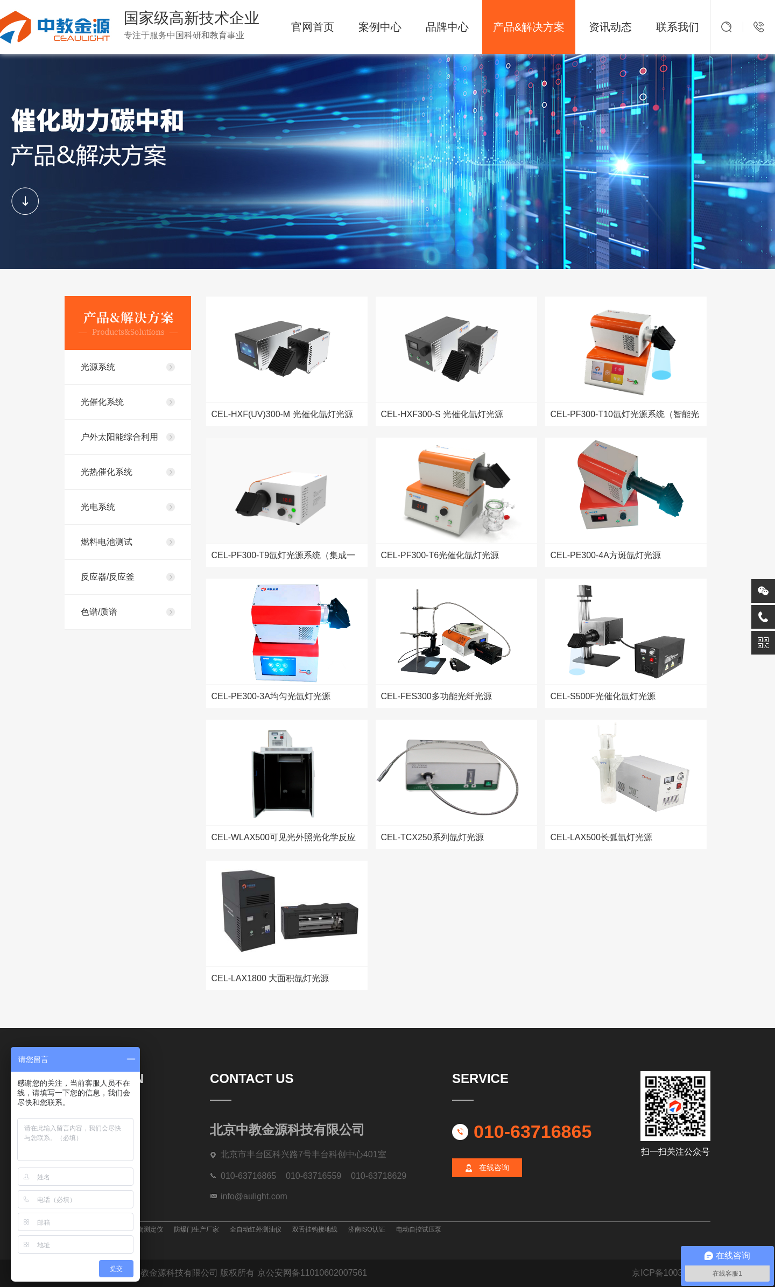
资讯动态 (610, 27)
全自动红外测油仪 (255, 1229)
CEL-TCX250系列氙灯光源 (432, 837)
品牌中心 (447, 27)
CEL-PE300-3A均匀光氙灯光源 (271, 696)
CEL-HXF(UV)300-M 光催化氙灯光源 (282, 414)
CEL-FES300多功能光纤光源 (436, 696)
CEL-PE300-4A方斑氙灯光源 (606, 555)
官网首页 (312, 27)
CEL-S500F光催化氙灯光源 (603, 696)
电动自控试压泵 (418, 1229)
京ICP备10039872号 (671, 1272)
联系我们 (677, 27)
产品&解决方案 (529, 27)
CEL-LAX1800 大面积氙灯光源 (270, 978)
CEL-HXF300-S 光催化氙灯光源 (442, 414)
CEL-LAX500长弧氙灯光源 (601, 837)
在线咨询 (494, 1167)
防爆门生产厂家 (196, 1229)
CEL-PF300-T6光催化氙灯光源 (440, 555)
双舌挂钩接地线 (314, 1229)
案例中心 (379, 27)
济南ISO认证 (366, 1229)
